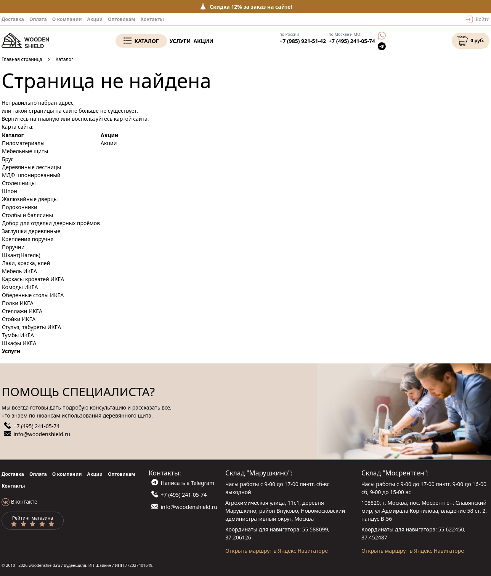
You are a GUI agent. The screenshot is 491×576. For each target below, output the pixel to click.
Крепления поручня (27, 239)
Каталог (146, 41)
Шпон (9, 191)
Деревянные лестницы (31, 167)
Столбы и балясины (27, 215)
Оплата (38, 19)
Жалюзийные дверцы (30, 199)
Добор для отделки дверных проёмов (51, 223)
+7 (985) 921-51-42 (302, 41)
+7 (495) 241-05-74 (352, 41)
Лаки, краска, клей (26, 263)
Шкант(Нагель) (21, 255)
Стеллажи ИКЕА (22, 311)
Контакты (152, 19)
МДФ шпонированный (31, 175)
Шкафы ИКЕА (19, 343)
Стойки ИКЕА (18, 319)
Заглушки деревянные (31, 231)
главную (48, 118)
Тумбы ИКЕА (18, 335)
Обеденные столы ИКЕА (33, 295)
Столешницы (19, 183)
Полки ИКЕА (18, 303)
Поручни (13, 247)
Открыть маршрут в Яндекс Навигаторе (276, 550)
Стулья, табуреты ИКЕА (31, 327)
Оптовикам (121, 19)
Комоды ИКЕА (20, 287)
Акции (95, 19)
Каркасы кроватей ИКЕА (33, 279)
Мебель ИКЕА (19, 271)
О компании (67, 19)
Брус (7, 159)
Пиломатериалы (23, 143)
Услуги (180, 41)
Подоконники (19, 207)
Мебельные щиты (25, 151)
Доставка (13, 19)
